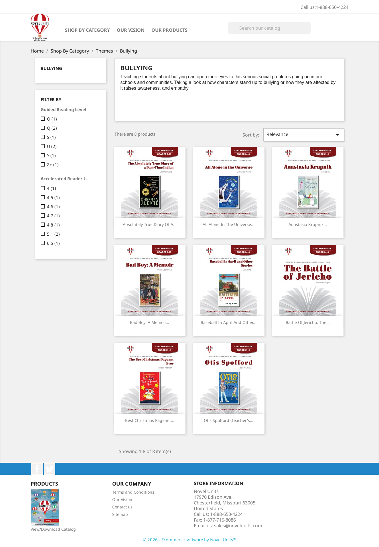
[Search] (269, 28)
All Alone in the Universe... (228, 224)
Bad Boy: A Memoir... (149, 322)
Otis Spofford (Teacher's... (228, 420)
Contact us (122, 507)
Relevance (304, 134)
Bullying (51, 68)
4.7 (53, 216)
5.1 (53, 234)
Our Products (169, 30)
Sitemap (120, 514)
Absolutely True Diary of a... (150, 224)
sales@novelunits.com (238, 525)
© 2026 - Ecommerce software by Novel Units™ (189, 539)
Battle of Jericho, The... (308, 322)
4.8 (53, 225)
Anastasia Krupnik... (308, 224)
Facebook (37, 469)
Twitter (49, 469)
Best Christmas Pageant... (149, 420)
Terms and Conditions (133, 492)
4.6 (53, 206)
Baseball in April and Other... (228, 322)
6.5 (53, 243)
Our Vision (131, 30)
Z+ (53, 164)
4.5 (53, 197)
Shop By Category (87, 30)
